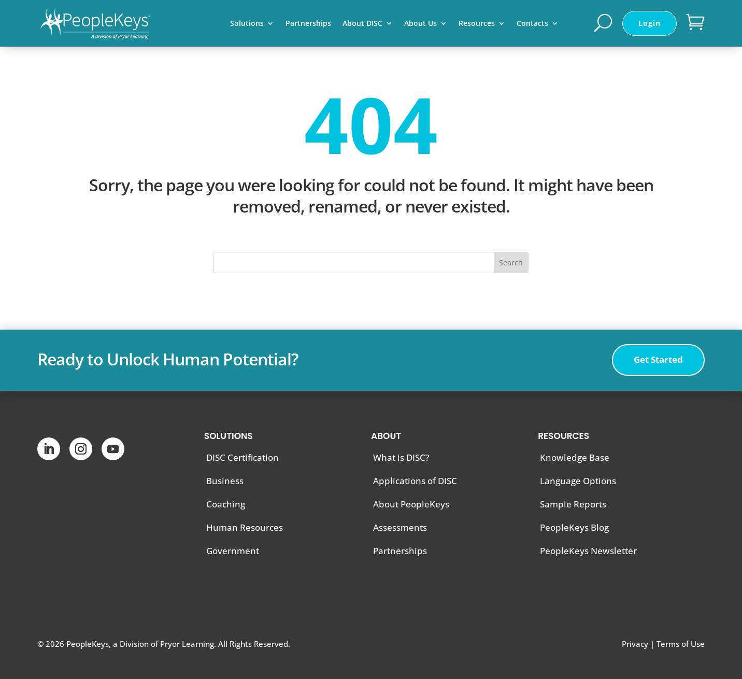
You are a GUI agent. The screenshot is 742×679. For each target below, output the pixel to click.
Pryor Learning (187, 644)
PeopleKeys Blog (574, 527)
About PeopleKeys (411, 504)
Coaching (225, 504)
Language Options (578, 481)
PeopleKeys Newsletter (588, 551)
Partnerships (308, 24)
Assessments (400, 527)
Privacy (635, 644)
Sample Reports (573, 504)
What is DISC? (401, 457)
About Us (420, 24)
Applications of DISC (415, 481)
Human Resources (244, 527)
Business (225, 481)
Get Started (658, 359)
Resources (477, 24)
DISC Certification (242, 457)
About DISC (362, 24)
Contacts (532, 24)
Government (232, 551)
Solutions (247, 24)
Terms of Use (681, 644)
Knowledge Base (574, 457)
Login (649, 23)
